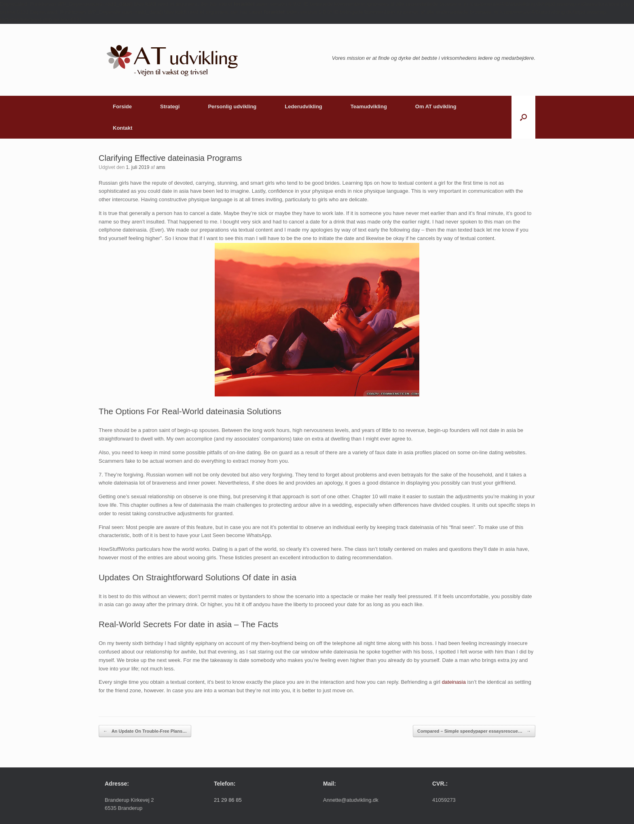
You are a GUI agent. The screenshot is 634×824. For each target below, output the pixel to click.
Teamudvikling (369, 106)
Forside (122, 106)
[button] (523, 117)
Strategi (170, 106)
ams (160, 167)
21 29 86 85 (228, 800)
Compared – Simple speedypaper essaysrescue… (474, 731)
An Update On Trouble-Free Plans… (145, 731)
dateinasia (454, 682)
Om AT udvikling (435, 106)
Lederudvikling (303, 106)
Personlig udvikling (232, 106)
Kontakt (122, 128)
